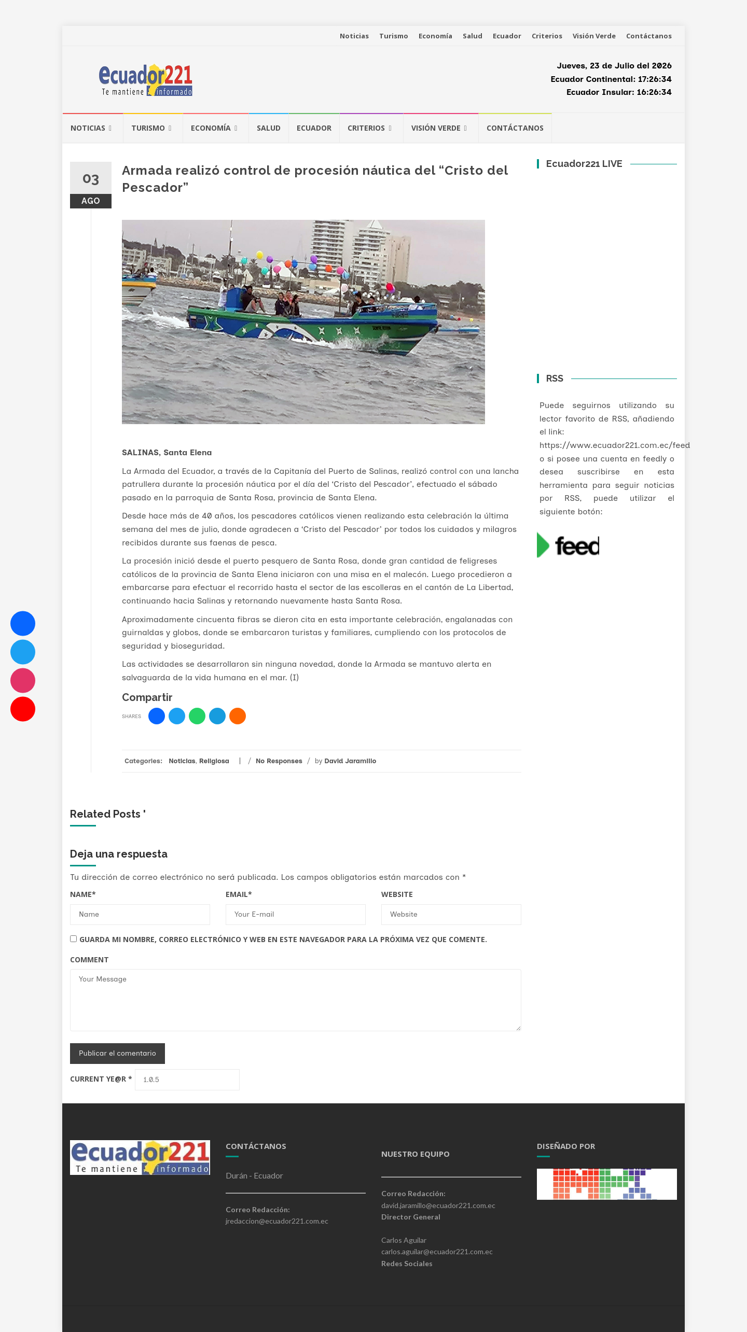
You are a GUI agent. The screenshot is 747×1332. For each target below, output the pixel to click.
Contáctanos (649, 35)
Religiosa (214, 761)
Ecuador (507, 35)
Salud (472, 35)
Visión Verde (594, 35)
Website (397, 894)
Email (239, 894)
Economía (435, 35)
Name (83, 894)
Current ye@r (101, 1079)
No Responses (279, 761)
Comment (89, 959)
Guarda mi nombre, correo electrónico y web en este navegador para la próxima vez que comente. (283, 939)
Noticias (354, 35)
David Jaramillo (350, 761)
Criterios (547, 35)
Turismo (393, 35)
